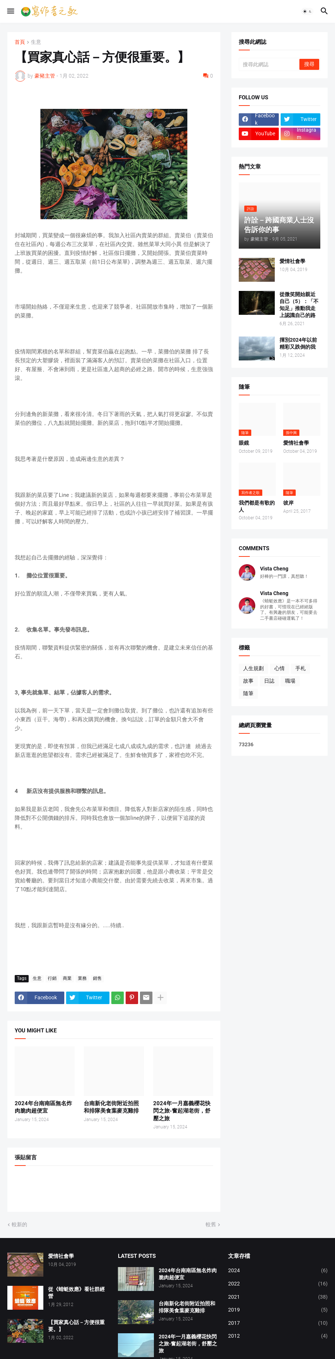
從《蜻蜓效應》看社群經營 (76, 1292)
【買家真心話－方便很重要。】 (76, 1325)
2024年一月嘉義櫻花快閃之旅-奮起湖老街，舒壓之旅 (181, 1111)
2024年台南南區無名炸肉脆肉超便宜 (43, 1107)
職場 (290, 681)
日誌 (269, 681)
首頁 (20, 42)
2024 (278, 1270)
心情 (279, 668)
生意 (36, 42)
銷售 (97, 978)
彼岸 (288, 503)
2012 (278, 1336)
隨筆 (248, 693)
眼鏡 (244, 443)
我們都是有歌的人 (257, 506)
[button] (10, 11)
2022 (278, 1284)
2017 (278, 1323)
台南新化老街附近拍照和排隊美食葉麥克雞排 (111, 1107)
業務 (82, 978)
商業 (67, 978)
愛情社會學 (292, 261)
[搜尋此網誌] (269, 64)
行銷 (52, 978)
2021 (278, 1297)
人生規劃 (253, 668)
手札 (300, 668)
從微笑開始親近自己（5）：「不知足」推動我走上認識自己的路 (299, 304)
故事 (248, 681)
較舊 (211, 1224)
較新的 (19, 1224)
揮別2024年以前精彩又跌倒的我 (298, 343)
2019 (278, 1310)
